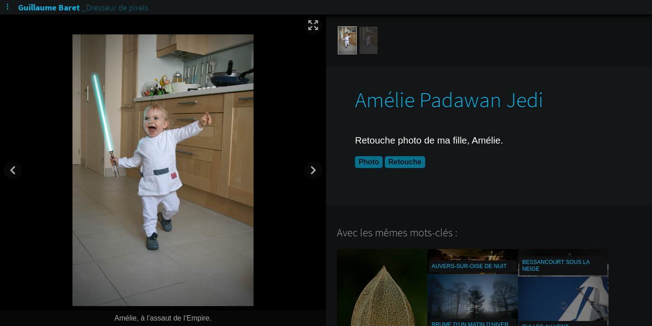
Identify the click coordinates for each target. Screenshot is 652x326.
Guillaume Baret (49, 7)
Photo (369, 162)
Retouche (405, 162)
